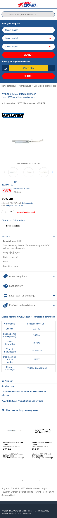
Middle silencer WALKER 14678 (42, 444)
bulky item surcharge (14, 205)
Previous (4, 172)
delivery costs (27, 203)
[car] (28, 47)
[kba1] (28, 68)
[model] (28, 38)
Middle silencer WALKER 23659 (13, 444)
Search (28, 54)
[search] (28, 14)
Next (52, 172)
